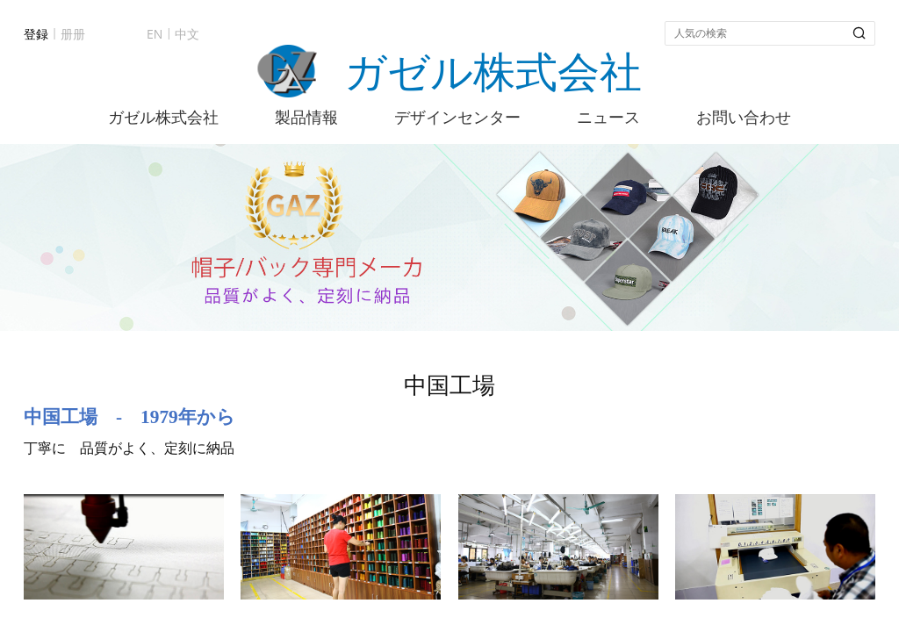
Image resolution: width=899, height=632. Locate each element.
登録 (36, 33)
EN (154, 33)
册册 (73, 33)
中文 (187, 33)
